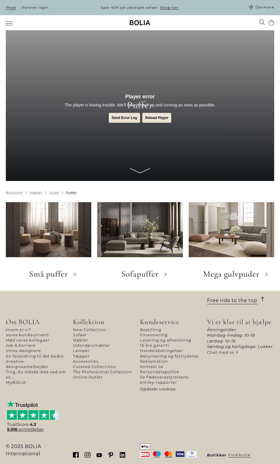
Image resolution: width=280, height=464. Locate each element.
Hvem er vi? (18, 329)
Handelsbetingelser (161, 350)
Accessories (86, 361)
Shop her (169, 7)
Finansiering (154, 335)
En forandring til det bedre (35, 356)
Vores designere (23, 350)
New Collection (89, 329)
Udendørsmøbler (91, 345)
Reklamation (154, 361)
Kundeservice (159, 322)
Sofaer (80, 335)
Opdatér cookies (158, 389)
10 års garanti (154, 345)
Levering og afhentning (165, 340)
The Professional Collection (102, 371)
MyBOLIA (16, 382)
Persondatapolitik (159, 371)
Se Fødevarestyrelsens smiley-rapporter (164, 380)
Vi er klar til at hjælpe (239, 322)
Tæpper (81, 356)
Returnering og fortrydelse (169, 356)
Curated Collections (94, 366)
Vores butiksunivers (27, 335)
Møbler (80, 340)
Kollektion (88, 322)
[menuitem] (9, 23)
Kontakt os (151, 366)
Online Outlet (88, 377)
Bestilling (150, 329)
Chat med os (220, 352)
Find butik (239, 455)
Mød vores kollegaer (28, 340)
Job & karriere (21, 345)
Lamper (81, 350)
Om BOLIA (23, 322)
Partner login (35, 7)
